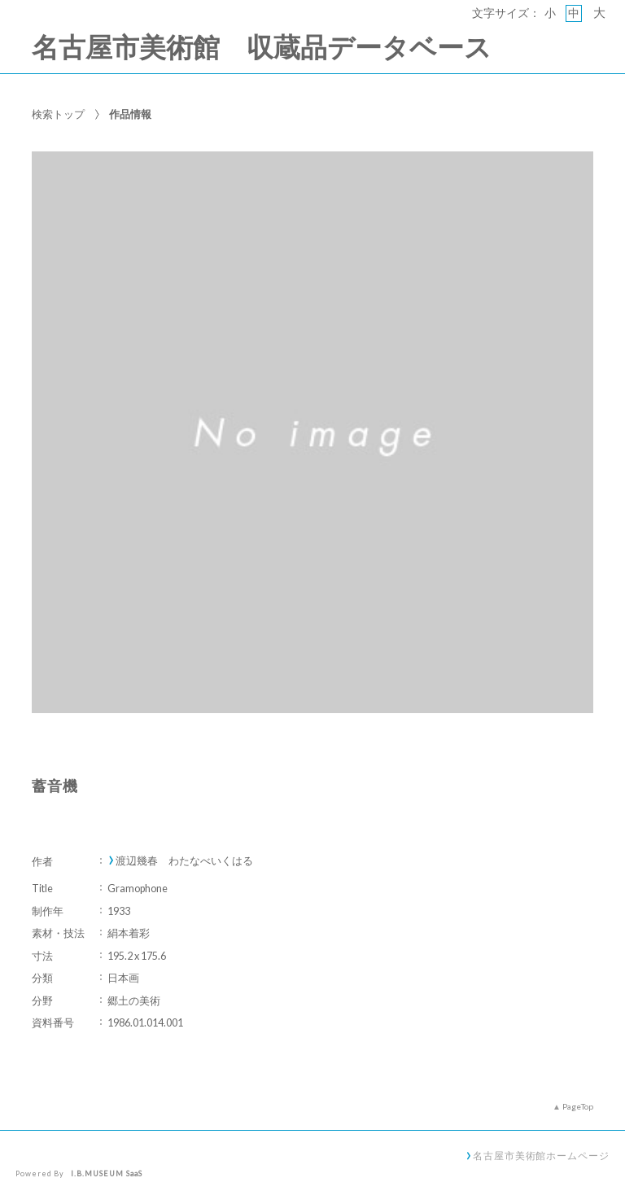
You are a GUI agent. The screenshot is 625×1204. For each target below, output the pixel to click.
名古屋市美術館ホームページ (541, 1155)
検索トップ (58, 113)
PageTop (577, 1106)
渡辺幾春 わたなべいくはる (184, 861)
